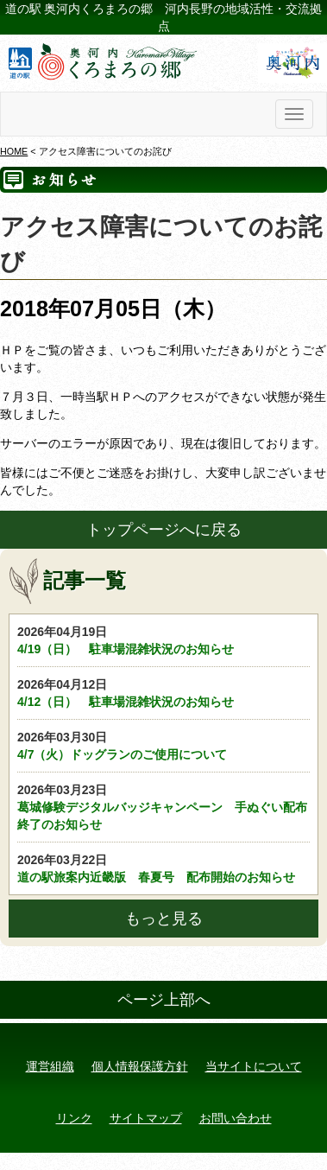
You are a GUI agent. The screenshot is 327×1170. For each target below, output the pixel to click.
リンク (74, 1118)
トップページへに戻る (164, 529)
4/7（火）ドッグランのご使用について (163, 744)
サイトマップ (146, 1118)
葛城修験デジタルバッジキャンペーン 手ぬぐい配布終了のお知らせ (163, 806)
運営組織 (50, 1066)
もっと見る (164, 918)
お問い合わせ (235, 1118)
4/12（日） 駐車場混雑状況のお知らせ (163, 692)
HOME (14, 151)
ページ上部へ (164, 999)
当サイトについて (253, 1066)
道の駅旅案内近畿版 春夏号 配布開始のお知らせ (163, 867)
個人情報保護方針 (139, 1066)
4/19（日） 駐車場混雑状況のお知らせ (163, 639)
